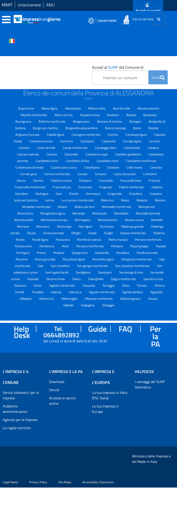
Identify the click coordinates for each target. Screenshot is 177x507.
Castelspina (92, 167)
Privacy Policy (38, 501)
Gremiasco (93, 193)
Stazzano (20, 285)
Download (56, 381)
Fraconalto (106, 180)
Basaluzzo (150, 114)
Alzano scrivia (63, 114)
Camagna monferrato (86, 134)
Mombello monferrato (117, 206)
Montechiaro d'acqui (54, 219)
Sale (41, 265)
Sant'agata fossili (57, 272)
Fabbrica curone (61, 180)
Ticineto (142, 285)
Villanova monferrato (99, 298)
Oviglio (108, 233)
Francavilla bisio (131, 180)
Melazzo (142, 200)
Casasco (153, 147)
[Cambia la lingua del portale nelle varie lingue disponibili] (12, 40)
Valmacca (75, 292)
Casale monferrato (75, 147)
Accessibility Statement (98, 501)
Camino (113, 134)
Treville (20, 292)
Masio (125, 200)
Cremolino (150, 173)
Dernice (38, 180)
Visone (152, 298)
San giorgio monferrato (93, 265)
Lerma (49, 200)
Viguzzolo (156, 292)
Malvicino (107, 200)
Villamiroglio (69, 298)
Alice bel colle (122, 108)
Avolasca (113, 114)
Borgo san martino (46, 128)
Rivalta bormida (147, 252)
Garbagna (42, 193)
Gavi (59, 193)
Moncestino (25, 213)
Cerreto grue (29, 173)
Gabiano (156, 187)
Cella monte (135, 167)
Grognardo (115, 193)
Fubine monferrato (132, 187)
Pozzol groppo (139, 246)
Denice (21, 180)
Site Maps (64, 501)
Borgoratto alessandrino (81, 128)
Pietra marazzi (118, 239)
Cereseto (156, 167)
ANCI (50, 5)
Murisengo (64, 226)
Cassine (52, 154)
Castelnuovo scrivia (64, 167)
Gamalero (22, 193)
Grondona (136, 193)
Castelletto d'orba (78, 160)
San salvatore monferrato (132, 265)
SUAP (113, 67)
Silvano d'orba (55, 278)
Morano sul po (134, 219)
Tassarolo (89, 285)
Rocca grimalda (45, 259)
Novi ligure (86, 226)
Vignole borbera (132, 292)
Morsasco (43, 226)
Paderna (159, 233)
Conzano (101, 173)
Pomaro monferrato (148, 239)
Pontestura (47, 246)
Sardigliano (83, 272)
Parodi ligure (40, 239)
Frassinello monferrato (30, 187)
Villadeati (26, 298)
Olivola (31, 233)
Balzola (131, 114)
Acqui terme (26, 108)
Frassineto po (62, 187)
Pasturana (63, 239)
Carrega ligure (132, 141)
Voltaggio (108, 305)
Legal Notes (10, 501)
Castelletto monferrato (141, 160)
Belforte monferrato (52, 121)
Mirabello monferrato (36, 206)
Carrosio (154, 141)
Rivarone (22, 259)
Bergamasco (81, 121)
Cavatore (113, 167)
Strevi (38, 285)
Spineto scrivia (153, 278)
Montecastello (24, 219)
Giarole (74, 193)
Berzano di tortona (110, 121)
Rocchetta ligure (103, 259)
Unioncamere (29, 5)
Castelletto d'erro (47, 160)
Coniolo (83, 173)
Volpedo (68, 305)
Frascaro (154, 180)
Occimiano (107, 226)
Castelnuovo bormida (29, 167)
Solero (76, 278)
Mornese (23, 226)
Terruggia (108, 285)
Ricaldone (123, 252)
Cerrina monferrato (57, 173)
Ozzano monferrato (133, 233)
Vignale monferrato (102, 292)
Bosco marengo (116, 128)
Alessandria (73, 108)
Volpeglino (88, 305)
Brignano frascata (27, 134)
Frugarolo (105, 187)
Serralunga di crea (131, 272)
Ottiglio (76, 233)
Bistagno (135, 121)
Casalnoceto (132, 147)
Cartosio (24, 147)
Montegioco (83, 219)
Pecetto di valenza (89, 239)
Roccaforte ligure (74, 259)
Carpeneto (109, 141)
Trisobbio (38, 292)
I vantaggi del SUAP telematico (150, 384)
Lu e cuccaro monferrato (77, 200)
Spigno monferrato (124, 278)
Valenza (56, 292)
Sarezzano (105, 272)
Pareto (20, 239)
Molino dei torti (85, 206)
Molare (63, 206)
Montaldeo (121, 213)
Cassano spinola (28, 154)
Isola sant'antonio (26, 200)
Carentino (67, 141)
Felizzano (85, 180)
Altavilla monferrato (34, 114)
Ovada (92, 233)
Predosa (59, 252)
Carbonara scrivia (41, 141)
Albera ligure (49, 108)
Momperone (147, 206)
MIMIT (7, 5)
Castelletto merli (108, 160)
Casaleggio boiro (106, 147)
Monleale (79, 213)
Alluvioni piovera (148, 108)
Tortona (159, 285)
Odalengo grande (132, 226)
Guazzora (156, 193)
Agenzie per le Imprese (20, 419)
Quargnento (80, 252)
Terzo (126, 285)
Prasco (42, 252)
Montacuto (99, 213)
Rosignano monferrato (136, 259)
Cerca (158, 77)
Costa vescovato (125, 173)
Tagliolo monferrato (62, 285)
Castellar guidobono (128, 154)
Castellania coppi (96, 154)
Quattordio (102, 252)
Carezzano (87, 141)
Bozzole (153, 128)
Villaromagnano (131, 298)
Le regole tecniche (17, 428)
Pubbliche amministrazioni (15, 408)
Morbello (157, 219)
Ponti (65, 246)
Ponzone (117, 246)
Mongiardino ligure (53, 213)
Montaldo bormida (148, 213)
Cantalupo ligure (136, 134)
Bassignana (23, 121)
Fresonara (85, 187)
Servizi (54, 390)
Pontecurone (24, 246)
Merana (160, 200)
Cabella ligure (56, 134)
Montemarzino (108, 219)
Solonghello (96, 278)
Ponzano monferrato (90, 246)
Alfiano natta (97, 108)
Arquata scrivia (90, 114)
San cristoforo (60, 265)
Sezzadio (33, 278)
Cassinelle (71, 154)
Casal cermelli (46, 147)
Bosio (137, 128)
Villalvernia (46, 298)
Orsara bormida (53, 233)
